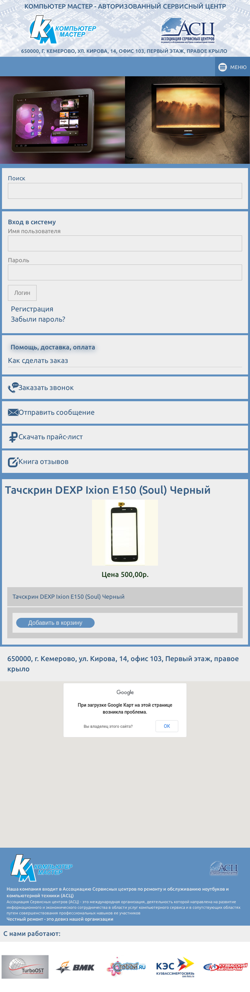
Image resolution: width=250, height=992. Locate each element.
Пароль (18, 260)
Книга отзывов (38, 462)
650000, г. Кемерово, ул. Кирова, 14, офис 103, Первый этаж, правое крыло (124, 51)
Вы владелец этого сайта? (108, 726)
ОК (167, 726)
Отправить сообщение (51, 412)
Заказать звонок (41, 387)
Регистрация (32, 309)
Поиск (16, 178)
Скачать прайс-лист (45, 437)
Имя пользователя (34, 231)
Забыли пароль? (38, 319)
